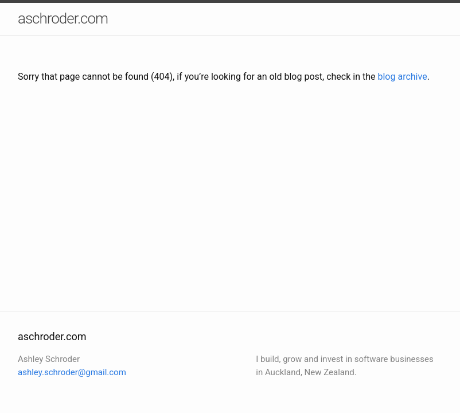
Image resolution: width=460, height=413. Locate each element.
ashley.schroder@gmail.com (72, 372)
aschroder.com (63, 18)
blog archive (402, 76)
